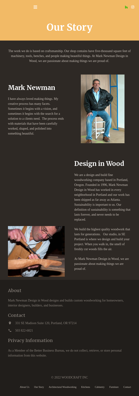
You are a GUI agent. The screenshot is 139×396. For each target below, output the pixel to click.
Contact (127, 387)
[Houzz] (126, 7)
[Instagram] (132, 7)
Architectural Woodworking (63, 387)
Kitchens (85, 387)
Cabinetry (100, 387)
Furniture (113, 387)
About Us (24, 387)
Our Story (39, 387)
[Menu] (35, 7)
